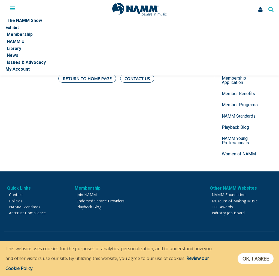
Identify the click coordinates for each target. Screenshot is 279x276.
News (12, 55)
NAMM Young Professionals (235, 140)
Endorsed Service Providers (101, 200)
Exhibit (12, 27)
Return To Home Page (87, 78)
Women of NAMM (239, 153)
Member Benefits (238, 93)
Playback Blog (235, 127)
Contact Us (137, 78)
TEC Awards (222, 206)
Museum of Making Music (234, 200)
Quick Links (19, 188)
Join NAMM (87, 194)
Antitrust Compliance (27, 212)
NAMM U (16, 41)
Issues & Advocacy (26, 62)
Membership (20, 34)
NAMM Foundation (228, 194)
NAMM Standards (239, 116)
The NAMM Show (24, 20)
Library (14, 48)
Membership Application (234, 80)
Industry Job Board (228, 212)
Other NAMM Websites (233, 188)
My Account (17, 69)
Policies (15, 200)
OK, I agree (255, 258)
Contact (16, 194)
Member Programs (240, 104)
